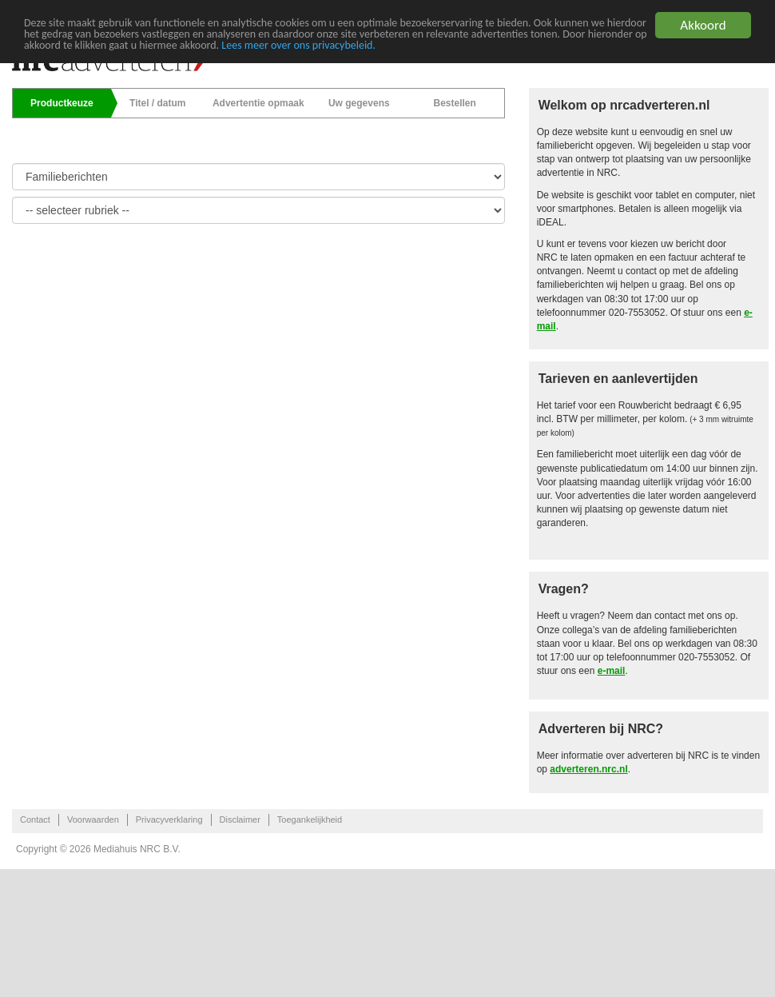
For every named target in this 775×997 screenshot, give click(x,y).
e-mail (612, 670)
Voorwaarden (93, 819)
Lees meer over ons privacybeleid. (298, 45)
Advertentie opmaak (258, 103)
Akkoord (702, 25)
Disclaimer (240, 819)
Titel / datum (157, 103)
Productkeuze (61, 103)
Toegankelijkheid (309, 819)
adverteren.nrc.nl (588, 769)
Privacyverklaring (169, 819)
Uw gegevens (359, 103)
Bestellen (454, 103)
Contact (35, 819)
